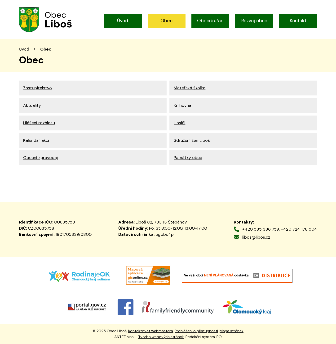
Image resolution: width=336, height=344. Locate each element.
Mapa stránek (231, 330)
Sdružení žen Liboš (192, 140)
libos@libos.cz (256, 237)
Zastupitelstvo (37, 88)
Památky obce (188, 157)
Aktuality (32, 105)
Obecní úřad (210, 20)
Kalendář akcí (36, 140)
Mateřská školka (189, 88)
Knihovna (182, 105)
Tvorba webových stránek (161, 336)
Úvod (122, 20)
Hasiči (179, 123)
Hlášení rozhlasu (39, 123)
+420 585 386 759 (260, 229)
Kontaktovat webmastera (150, 330)
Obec (166, 20)
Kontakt (298, 20)
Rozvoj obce (254, 20)
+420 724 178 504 (299, 229)
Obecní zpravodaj (40, 157)
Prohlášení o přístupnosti (196, 330)
